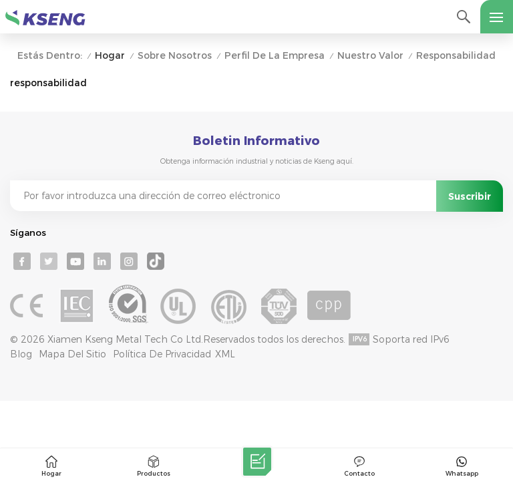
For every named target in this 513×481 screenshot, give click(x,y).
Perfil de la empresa (274, 56)
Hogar (110, 56)
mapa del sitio (72, 354)
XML (225, 354)
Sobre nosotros (175, 56)
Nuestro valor (370, 56)
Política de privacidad (162, 354)
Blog (21, 354)
